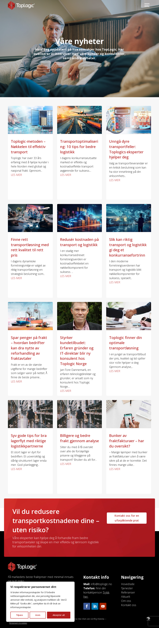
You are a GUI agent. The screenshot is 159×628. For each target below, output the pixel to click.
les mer (16, 175)
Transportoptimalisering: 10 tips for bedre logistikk (79, 146)
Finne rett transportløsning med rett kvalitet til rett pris (30, 247)
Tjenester (127, 588)
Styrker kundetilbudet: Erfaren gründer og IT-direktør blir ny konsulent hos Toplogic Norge (76, 350)
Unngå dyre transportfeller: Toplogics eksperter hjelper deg (126, 149)
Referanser (128, 592)
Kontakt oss (128, 605)
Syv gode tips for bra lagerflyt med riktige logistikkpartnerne (29, 440)
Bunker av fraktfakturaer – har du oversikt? (126, 440)
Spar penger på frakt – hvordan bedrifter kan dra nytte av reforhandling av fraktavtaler (29, 348)
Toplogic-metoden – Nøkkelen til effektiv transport (28, 146)
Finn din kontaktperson (96, 592)
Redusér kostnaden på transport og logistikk (79, 242)
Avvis (37, 615)
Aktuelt (125, 596)
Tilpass (19, 615)
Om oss (126, 601)
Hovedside (127, 584)
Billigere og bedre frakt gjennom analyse (79, 438)
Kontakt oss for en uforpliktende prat (126, 518)
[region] (40, 602)
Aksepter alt (59, 615)
